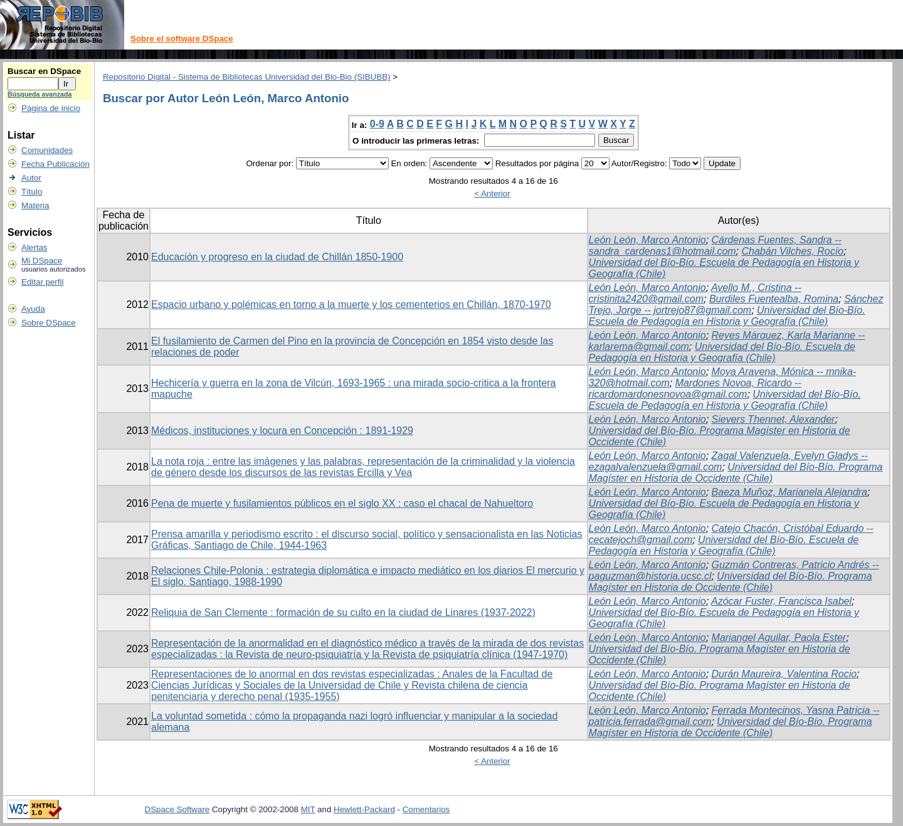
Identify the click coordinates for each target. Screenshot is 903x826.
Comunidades (47, 150)
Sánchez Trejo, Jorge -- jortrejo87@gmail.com (736, 304)
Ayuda (33, 309)
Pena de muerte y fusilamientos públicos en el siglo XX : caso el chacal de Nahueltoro (342, 503)
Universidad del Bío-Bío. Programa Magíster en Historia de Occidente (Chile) (736, 473)
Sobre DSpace (48, 322)
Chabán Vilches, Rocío (792, 251)
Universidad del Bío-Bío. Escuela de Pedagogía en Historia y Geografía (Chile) (727, 316)
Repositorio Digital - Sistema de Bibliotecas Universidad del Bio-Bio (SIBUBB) (247, 77)
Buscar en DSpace (44, 71)
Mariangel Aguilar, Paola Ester (779, 637)
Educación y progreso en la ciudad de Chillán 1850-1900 (277, 257)
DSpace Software (177, 809)
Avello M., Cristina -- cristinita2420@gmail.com (695, 293)
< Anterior (492, 193)
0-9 (377, 124)
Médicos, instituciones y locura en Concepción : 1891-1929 (282, 430)
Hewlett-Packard (364, 809)
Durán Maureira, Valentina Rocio (784, 674)
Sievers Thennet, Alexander (773, 419)
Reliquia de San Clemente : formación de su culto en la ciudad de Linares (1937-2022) (343, 612)
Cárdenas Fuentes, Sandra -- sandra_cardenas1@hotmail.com (715, 246)
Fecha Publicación (55, 164)
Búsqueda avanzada (39, 94)
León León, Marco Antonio (647, 240)
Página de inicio (50, 108)
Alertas (34, 247)
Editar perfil (42, 282)
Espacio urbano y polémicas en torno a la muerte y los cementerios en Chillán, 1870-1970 (351, 304)
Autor (31, 178)
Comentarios (426, 809)
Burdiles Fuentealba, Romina (773, 299)
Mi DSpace (41, 260)
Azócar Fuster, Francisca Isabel (781, 601)
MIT (308, 809)
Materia (35, 205)
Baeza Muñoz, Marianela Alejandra (789, 492)
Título (31, 191)
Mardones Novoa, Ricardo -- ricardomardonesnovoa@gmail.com (695, 389)
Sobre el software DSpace (181, 38)
